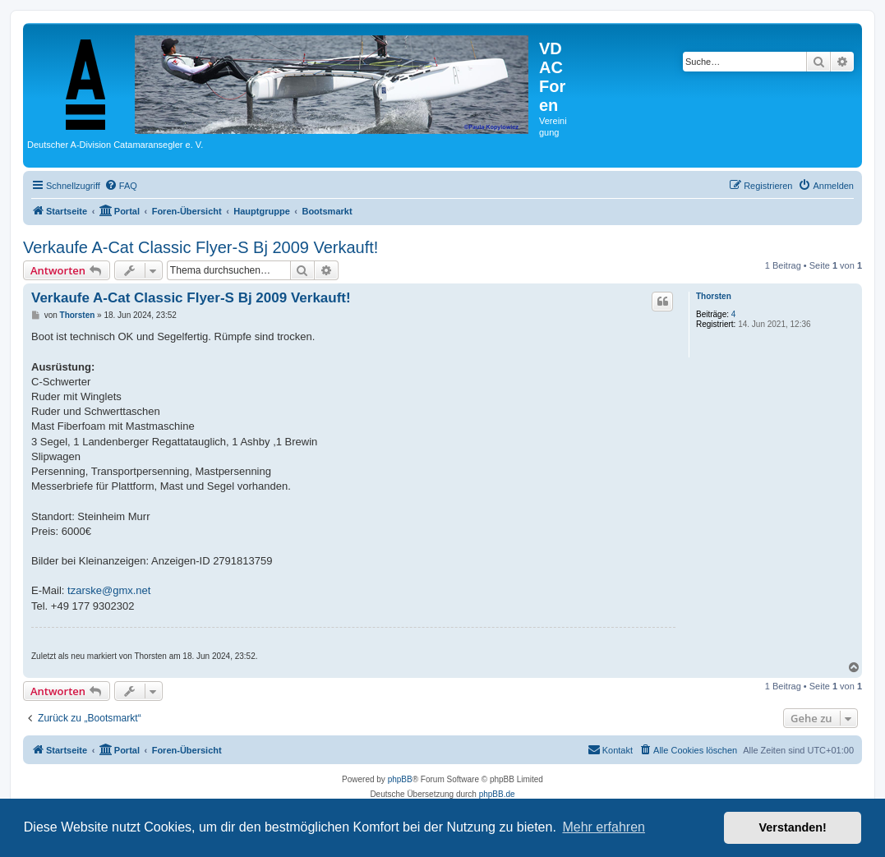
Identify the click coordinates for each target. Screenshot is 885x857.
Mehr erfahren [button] (603, 827)
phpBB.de (497, 794)
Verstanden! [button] (793, 827)
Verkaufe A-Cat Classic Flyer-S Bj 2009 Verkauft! (200, 247)
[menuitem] (120, 186)
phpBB (400, 779)
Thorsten (713, 296)
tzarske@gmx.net (108, 590)
